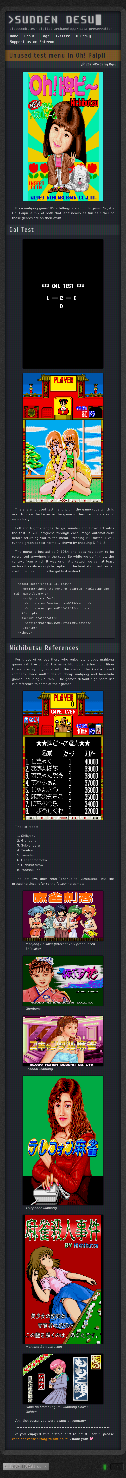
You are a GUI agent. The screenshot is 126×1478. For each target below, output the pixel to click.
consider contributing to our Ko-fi (40, 1439)
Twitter (63, 36)
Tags (45, 36)
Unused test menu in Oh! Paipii (57, 55)
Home (14, 36)
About (30, 36)
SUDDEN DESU (20, 1466)
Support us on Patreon (32, 42)
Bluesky (83, 36)
